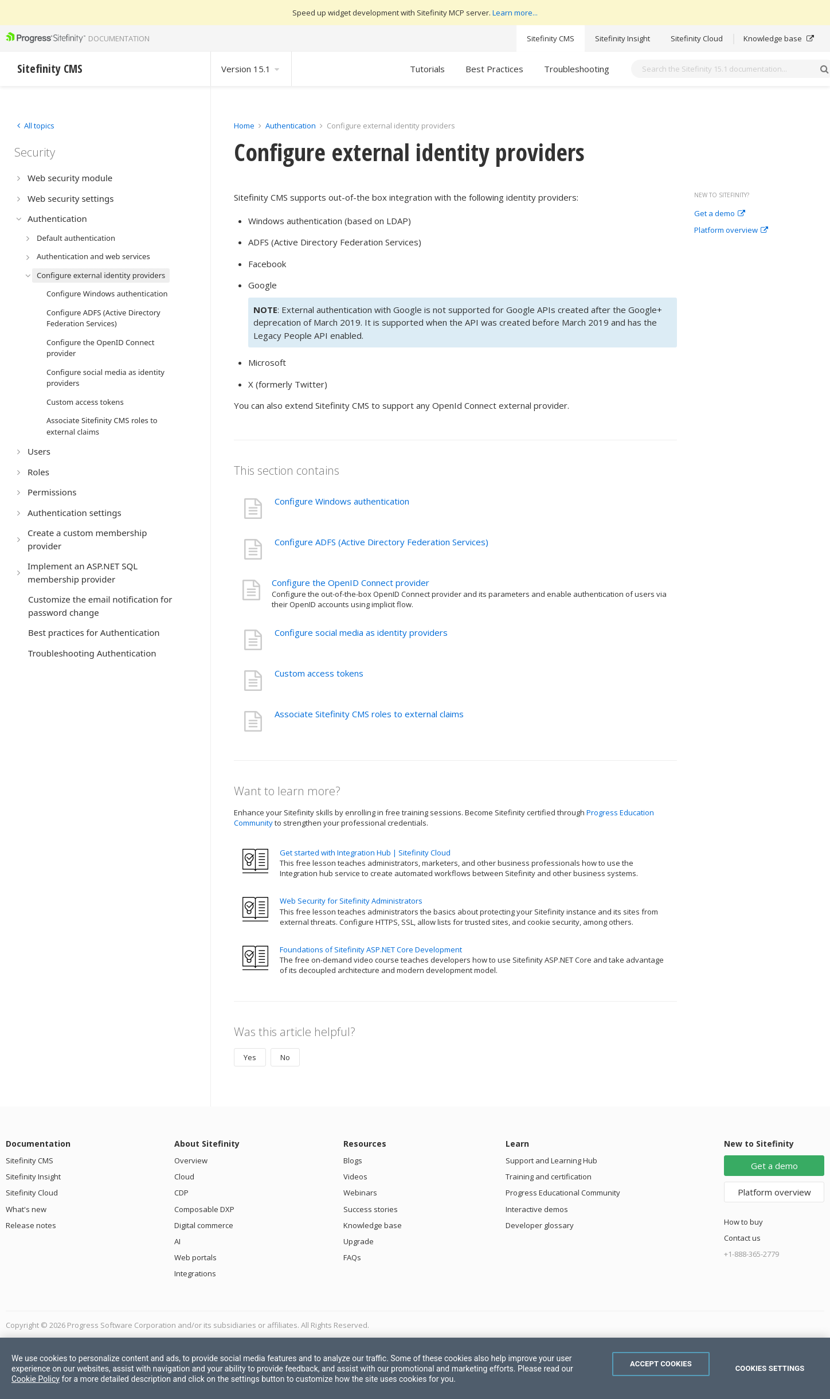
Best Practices (494, 69)
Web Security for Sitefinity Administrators (351, 901)
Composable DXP (204, 1209)
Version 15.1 (251, 69)
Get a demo (719, 213)
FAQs (352, 1257)
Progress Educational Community (563, 1192)
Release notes (31, 1225)
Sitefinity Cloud (697, 38)
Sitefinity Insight (622, 38)
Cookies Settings (770, 1368)
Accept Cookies (661, 1363)
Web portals (195, 1257)
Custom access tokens (319, 673)
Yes (250, 1057)
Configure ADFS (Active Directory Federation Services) (381, 542)
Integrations (195, 1273)
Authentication (290, 125)
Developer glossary (540, 1225)
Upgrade (358, 1241)
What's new (26, 1209)
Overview (191, 1160)
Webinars (360, 1192)
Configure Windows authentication (342, 501)
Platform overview (731, 230)
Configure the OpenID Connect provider (350, 582)
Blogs (352, 1160)
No (285, 1057)
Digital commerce (203, 1225)
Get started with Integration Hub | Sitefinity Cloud (365, 852)
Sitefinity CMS (550, 38)
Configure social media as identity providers (361, 632)
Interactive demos (537, 1209)
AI (177, 1241)
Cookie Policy (35, 1379)
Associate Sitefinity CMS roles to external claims (369, 714)
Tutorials (427, 69)
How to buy (743, 1222)
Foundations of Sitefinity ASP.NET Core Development (371, 949)
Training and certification (549, 1176)
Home (244, 125)
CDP (181, 1192)
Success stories (370, 1209)
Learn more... (515, 12)
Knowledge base (778, 38)
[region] (415, 1368)
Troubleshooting (576, 69)
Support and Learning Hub (551, 1160)
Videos (355, 1176)
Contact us (742, 1238)
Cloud (184, 1176)
